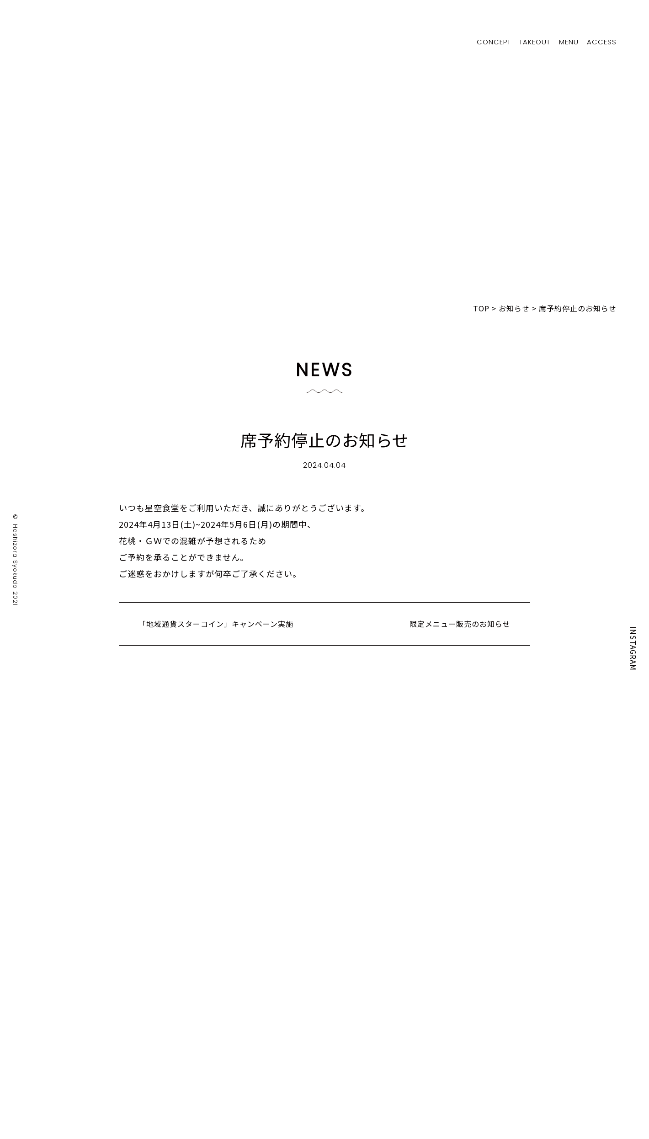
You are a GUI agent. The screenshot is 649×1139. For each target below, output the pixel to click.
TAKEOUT (533, 42)
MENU (568, 42)
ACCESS (602, 42)
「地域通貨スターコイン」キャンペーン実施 (215, 623)
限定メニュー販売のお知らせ (460, 623)
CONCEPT (492, 42)
